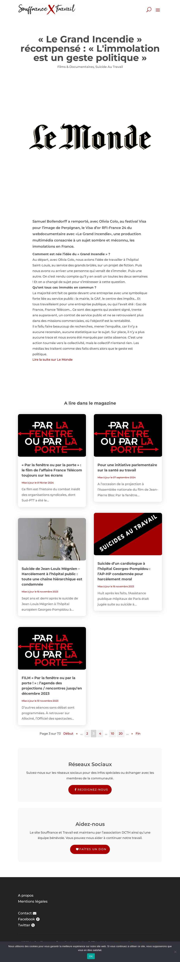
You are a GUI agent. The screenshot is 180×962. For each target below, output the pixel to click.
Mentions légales (33, 901)
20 (121, 733)
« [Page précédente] (77, 733)
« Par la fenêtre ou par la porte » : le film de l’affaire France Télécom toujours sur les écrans (52, 470)
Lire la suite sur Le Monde (52, 359)
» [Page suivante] (132, 733)
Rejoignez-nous (93, 789)
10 (112, 733)
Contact (25, 913)
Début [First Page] (68, 733)
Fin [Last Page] (138, 733)
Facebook (26, 919)
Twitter (24, 925)
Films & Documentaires (75, 67)
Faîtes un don (92, 849)
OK (91, 956)
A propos (25, 895)
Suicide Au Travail (109, 67)
